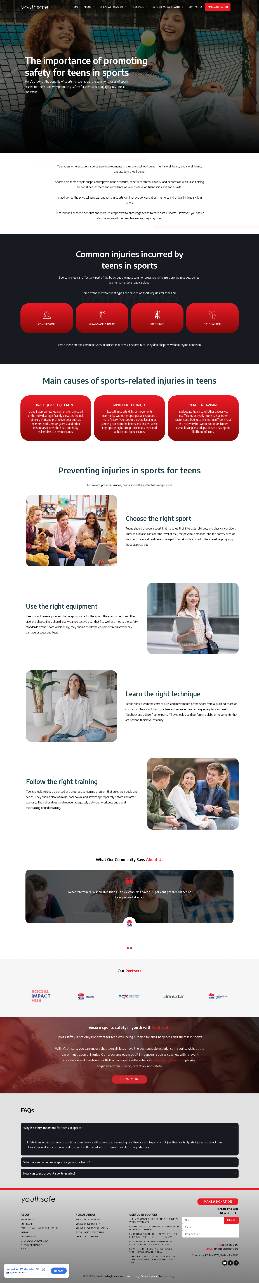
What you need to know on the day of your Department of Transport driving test (152, 1259)
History (25, 1232)
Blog (23, 1249)
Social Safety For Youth (90, 1232)
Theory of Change (31, 1245)
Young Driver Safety (88, 1224)
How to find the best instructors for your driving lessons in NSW (151, 1250)
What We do (28, 1219)
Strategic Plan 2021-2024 (34, 1240)
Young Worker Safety (89, 1219)
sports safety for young (167, 1060)
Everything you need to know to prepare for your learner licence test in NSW (153, 1235)
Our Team (26, 1224)
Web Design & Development (143, 1276)
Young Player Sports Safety (92, 1228)
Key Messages (28, 1236)
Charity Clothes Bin (87, 1236)
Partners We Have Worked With (39, 1228)
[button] (128, 948)
